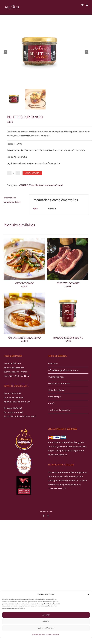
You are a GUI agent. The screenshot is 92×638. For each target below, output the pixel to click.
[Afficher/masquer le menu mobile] (87, 5)
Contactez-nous (56, 376)
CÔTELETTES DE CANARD (68, 283)
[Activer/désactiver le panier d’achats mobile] (82, 5)
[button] (88, 594)
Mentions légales (57, 390)
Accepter (45, 615)
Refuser (46, 621)
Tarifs (51, 403)
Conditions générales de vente (63, 370)
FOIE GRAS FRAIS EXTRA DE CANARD (24, 337)
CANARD (23, 185)
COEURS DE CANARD (24, 283)
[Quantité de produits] (13, 173)
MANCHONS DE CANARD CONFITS (68, 337)
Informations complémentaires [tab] (12, 199)
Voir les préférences (46, 628)
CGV (63, 488)
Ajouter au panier (32, 173)
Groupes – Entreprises (59, 383)
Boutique (53, 363)
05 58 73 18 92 (22, 375)
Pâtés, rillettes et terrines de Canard (46, 185)
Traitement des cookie (38, 634)
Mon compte (55, 396)
